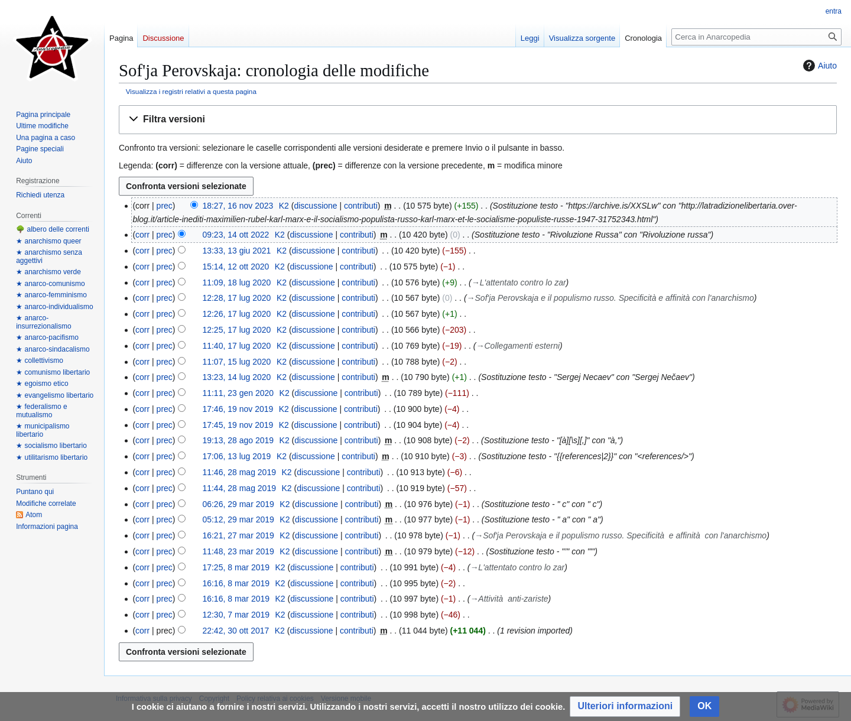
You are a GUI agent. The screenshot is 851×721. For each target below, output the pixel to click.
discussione (315, 205)
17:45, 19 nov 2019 (237, 425)
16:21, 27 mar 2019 (238, 535)
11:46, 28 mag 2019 (239, 472)
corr (142, 234)
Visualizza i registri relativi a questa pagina (191, 91)
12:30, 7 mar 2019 (235, 614)
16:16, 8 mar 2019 (235, 583)
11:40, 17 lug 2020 (236, 345)
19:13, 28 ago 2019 (238, 440)
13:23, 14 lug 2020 (236, 377)
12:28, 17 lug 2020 (236, 298)
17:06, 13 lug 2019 (236, 456)
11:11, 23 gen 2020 (238, 393)
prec (165, 205)
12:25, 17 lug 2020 (236, 329)
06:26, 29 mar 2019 (238, 504)
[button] (478, 119)
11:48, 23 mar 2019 (238, 551)
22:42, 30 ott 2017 (235, 630)
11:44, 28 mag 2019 (239, 488)
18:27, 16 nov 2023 (237, 205)
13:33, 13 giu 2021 (236, 250)
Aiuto (818, 66)
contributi (361, 205)
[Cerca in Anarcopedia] (756, 37)
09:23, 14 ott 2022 (235, 234)
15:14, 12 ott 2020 (235, 266)
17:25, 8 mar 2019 (235, 567)
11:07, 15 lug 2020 (236, 361)
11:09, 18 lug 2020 (236, 282)
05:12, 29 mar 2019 (238, 519)
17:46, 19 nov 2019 (237, 409)
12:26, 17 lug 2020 (236, 314)
